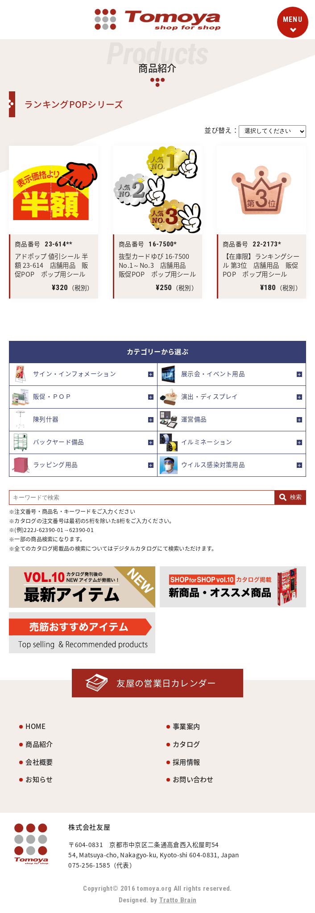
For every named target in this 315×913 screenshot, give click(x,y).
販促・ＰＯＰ (41, 397)
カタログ (186, 744)
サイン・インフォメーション (64, 374)
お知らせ (39, 779)
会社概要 (39, 762)
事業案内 (186, 726)
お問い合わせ (193, 779)
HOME (35, 726)
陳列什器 (35, 420)
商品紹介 (39, 744)
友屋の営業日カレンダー (166, 682)
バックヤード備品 (48, 442)
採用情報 (186, 762)
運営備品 (183, 420)
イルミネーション (196, 442)
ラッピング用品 (45, 465)
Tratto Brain (178, 900)
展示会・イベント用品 (202, 374)
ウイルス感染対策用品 (202, 465)
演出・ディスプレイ (199, 397)
